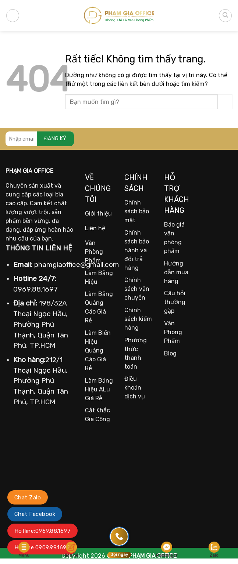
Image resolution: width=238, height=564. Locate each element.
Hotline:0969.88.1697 (42, 531)
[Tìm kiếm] (225, 15)
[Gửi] (225, 101)
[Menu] (12, 15)
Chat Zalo (27, 497)
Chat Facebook (34, 514)
